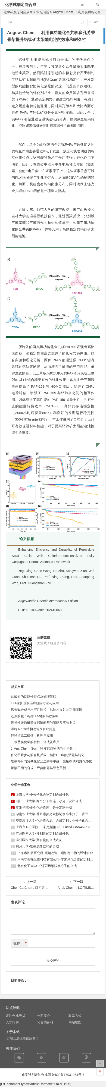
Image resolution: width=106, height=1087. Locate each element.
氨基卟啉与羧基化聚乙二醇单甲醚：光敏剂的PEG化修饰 (51, 761)
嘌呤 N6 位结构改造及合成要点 (33, 729)
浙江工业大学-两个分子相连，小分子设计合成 (49, 801)
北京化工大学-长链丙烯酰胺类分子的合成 (47, 866)
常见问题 (42, 12)
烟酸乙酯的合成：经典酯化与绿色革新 (38, 768)
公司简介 (43, 1016)
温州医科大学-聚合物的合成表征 (39, 840)
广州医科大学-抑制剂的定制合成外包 (42, 833)
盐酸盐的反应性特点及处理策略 (33, 696)
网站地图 (75, 1022)
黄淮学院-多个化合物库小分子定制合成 (44, 807)
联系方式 (75, 1016)
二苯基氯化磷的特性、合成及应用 (35, 742)
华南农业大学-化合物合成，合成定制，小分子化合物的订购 (58, 820)
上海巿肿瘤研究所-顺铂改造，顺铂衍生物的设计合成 (55, 853)
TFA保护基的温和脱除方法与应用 (35, 703)
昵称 (20, 943)
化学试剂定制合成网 (18, 12)
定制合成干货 (15, 1016)
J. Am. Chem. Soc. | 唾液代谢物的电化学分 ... (43, 748)
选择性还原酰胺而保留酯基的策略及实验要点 (43, 722)
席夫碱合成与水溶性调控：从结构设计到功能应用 (46, 709)
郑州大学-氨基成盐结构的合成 (37, 846)
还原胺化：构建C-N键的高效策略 (35, 716)
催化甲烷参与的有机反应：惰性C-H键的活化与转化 (48, 755)
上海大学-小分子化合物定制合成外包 (42, 794)
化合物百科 (45, 1022)
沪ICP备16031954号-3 (68, 1075)
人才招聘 (12, 1022)
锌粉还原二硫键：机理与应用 (32, 735)
